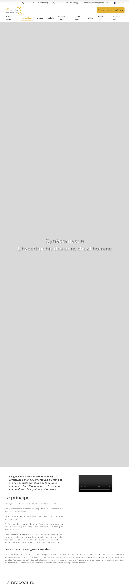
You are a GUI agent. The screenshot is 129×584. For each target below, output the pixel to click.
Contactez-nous (116, 18)
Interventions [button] (27, 18)
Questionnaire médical (110, 10)
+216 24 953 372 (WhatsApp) (35, 3)
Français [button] (119, 3)
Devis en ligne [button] (101, 18)
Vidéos (90, 18)
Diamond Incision (61, 18)
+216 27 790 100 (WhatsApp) (66, 3)
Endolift (51, 18)
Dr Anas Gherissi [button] (9, 18)
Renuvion (39, 18)
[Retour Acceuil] (13, 10)
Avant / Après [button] (77, 18)
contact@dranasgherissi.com (96, 3)
